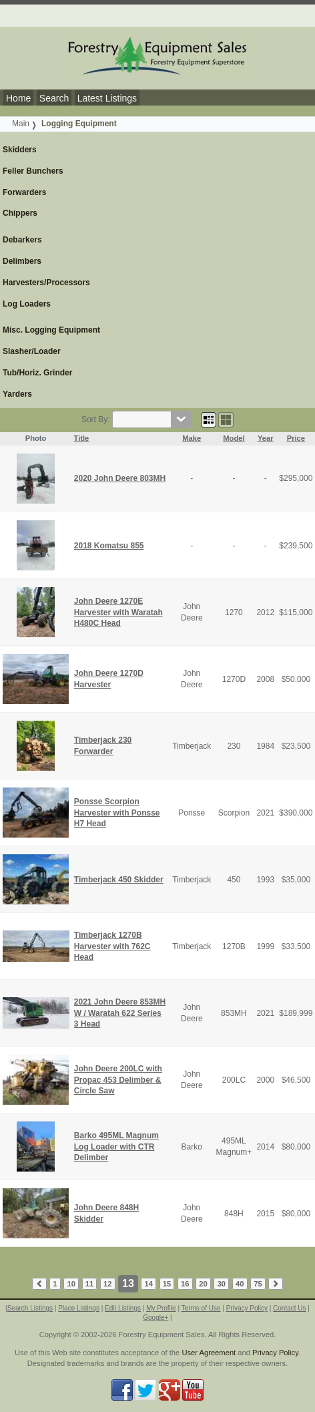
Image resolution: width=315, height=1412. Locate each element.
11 (89, 1284)
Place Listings (78, 1308)
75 (258, 1284)
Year (266, 438)
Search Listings (30, 1308)
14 (149, 1284)
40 (240, 1284)
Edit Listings (123, 1308)
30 (222, 1284)
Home (18, 98)
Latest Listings (107, 98)
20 (203, 1284)
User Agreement (209, 1353)
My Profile (161, 1308)
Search (54, 98)
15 (167, 1284)
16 (185, 1284)
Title (81, 438)
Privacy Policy (247, 1308)
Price (296, 438)
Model (233, 438)
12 (107, 1284)
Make (191, 438)
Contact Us (289, 1308)
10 (71, 1284)
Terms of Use (201, 1308)
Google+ (155, 1317)
